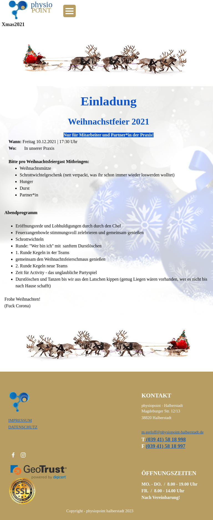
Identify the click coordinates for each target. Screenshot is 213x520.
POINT (41, 10)
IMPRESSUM (20, 420)
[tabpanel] (106, 145)
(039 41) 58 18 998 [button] (165, 439)
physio (41, 4)
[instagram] (23, 455)
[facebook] (13, 455)
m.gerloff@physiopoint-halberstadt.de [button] (172, 432)
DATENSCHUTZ (22, 427)
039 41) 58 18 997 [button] (165, 446)
